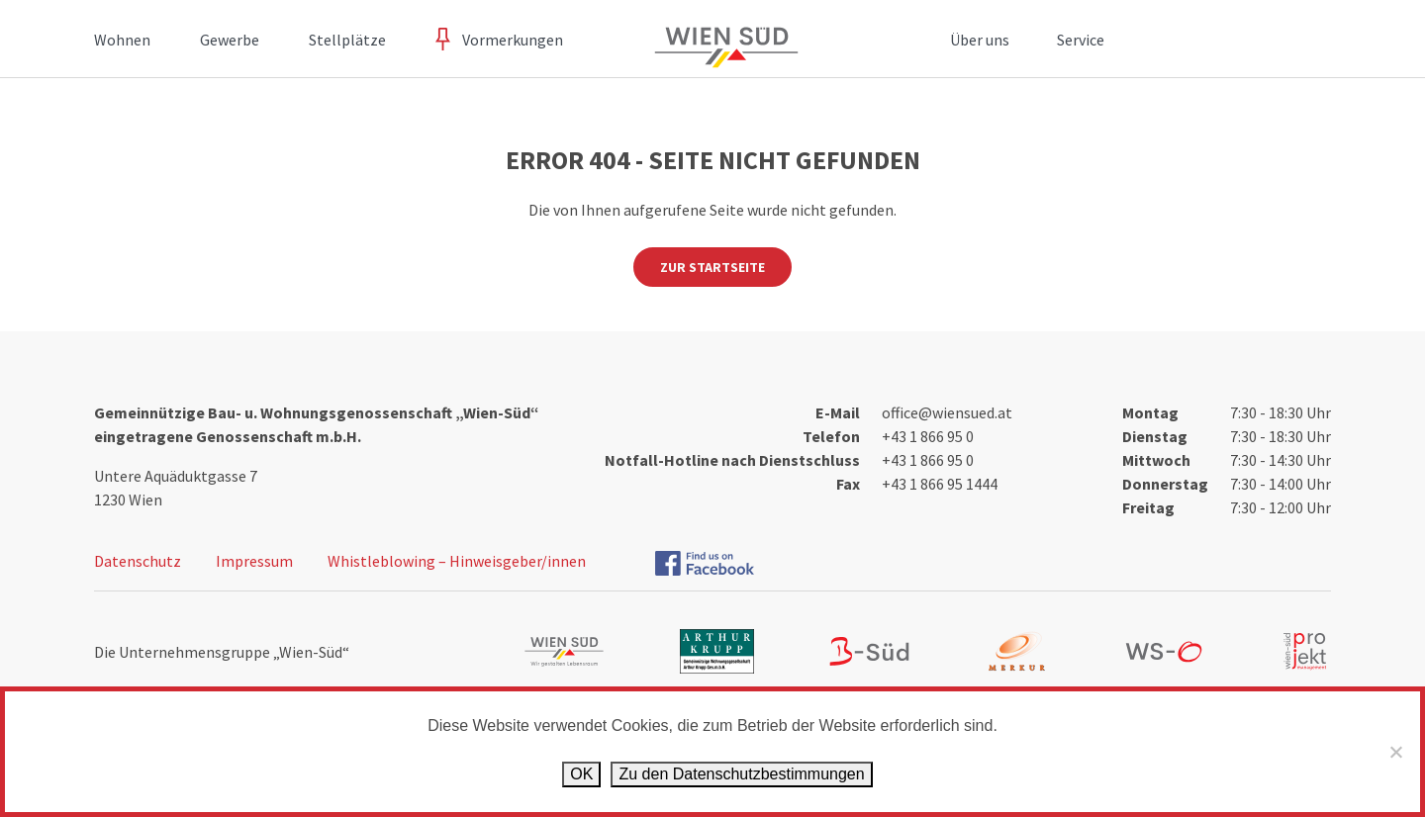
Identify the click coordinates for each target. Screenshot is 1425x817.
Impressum (254, 561)
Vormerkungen (512, 39)
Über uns (979, 39)
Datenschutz (137, 561)
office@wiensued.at (947, 412)
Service (1080, 39)
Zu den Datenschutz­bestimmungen (741, 774)
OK (581, 774)
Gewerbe (229, 39)
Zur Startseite (712, 267)
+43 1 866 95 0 (928, 436)
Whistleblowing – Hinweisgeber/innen (457, 561)
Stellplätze (347, 39)
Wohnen (122, 39)
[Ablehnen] (1395, 752)
